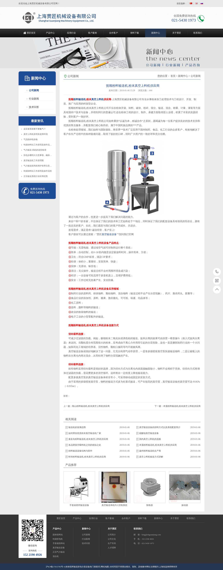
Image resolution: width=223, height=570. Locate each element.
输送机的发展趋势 (77, 427)
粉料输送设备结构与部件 (80, 451)
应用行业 (71, 33)
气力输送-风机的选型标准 (35, 150)
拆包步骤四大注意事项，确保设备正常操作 (43, 155)
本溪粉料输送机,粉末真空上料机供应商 (158, 445)
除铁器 (149, 505)
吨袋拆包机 (58, 539)
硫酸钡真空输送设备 (149, 433)
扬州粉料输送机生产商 (150, 451)
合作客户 (113, 33)
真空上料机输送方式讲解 (151, 457)
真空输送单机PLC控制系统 (114, 505)
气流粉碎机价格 (31, 139)
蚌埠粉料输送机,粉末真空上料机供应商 (87, 457)
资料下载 (134, 33)
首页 (173, 76)
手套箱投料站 (59, 543)
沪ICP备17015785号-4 (55, 567)
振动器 (184, 505)
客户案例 (92, 33)
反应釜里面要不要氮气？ (35, 129)
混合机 (56, 556)
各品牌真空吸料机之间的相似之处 (84, 445)
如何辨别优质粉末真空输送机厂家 (84, 433)
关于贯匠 (176, 33)
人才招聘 (112, 547)
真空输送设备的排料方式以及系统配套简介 (159, 427)
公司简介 (112, 534)
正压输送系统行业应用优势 (36, 176)
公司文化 (112, 539)
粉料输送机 (79, 99)
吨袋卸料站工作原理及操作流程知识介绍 (42, 145)
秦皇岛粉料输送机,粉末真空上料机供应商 (88, 439)
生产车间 (112, 543)
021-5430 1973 (217, 272)
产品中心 (50, 33)
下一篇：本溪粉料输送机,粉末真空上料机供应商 (178, 406)
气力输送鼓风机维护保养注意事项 (39, 166)
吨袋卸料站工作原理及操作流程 (38, 171)
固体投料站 (58, 534)
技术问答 (34, 107)
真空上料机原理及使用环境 (36, 134)
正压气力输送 (59, 552)
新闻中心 (155, 33)
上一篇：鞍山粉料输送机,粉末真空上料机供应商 (86, 406)
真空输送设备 (109, 234)
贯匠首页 (31, 33)
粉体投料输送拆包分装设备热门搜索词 (83, 567)
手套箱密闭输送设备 (79, 505)
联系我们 (197, 33)
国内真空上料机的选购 (150, 439)
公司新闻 (34, 90)
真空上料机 (97, 99)
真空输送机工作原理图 (34, 160)
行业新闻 (34, 98)
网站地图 (105, 567)
